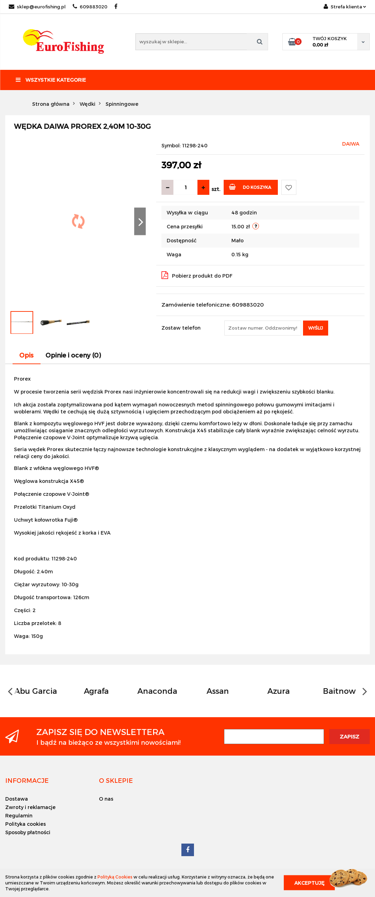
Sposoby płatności (27, 832)
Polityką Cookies (115, 876)
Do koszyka (250, 187)
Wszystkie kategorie (51, 80)
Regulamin (19, 815)
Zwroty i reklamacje (30, 807)
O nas (106, 799)
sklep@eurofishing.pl (37, 6)
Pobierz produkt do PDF (196, 275)
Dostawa (16, 799)
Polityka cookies (25, 824)
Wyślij (315, 327)
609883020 (90, 6)
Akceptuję (309, 883)
